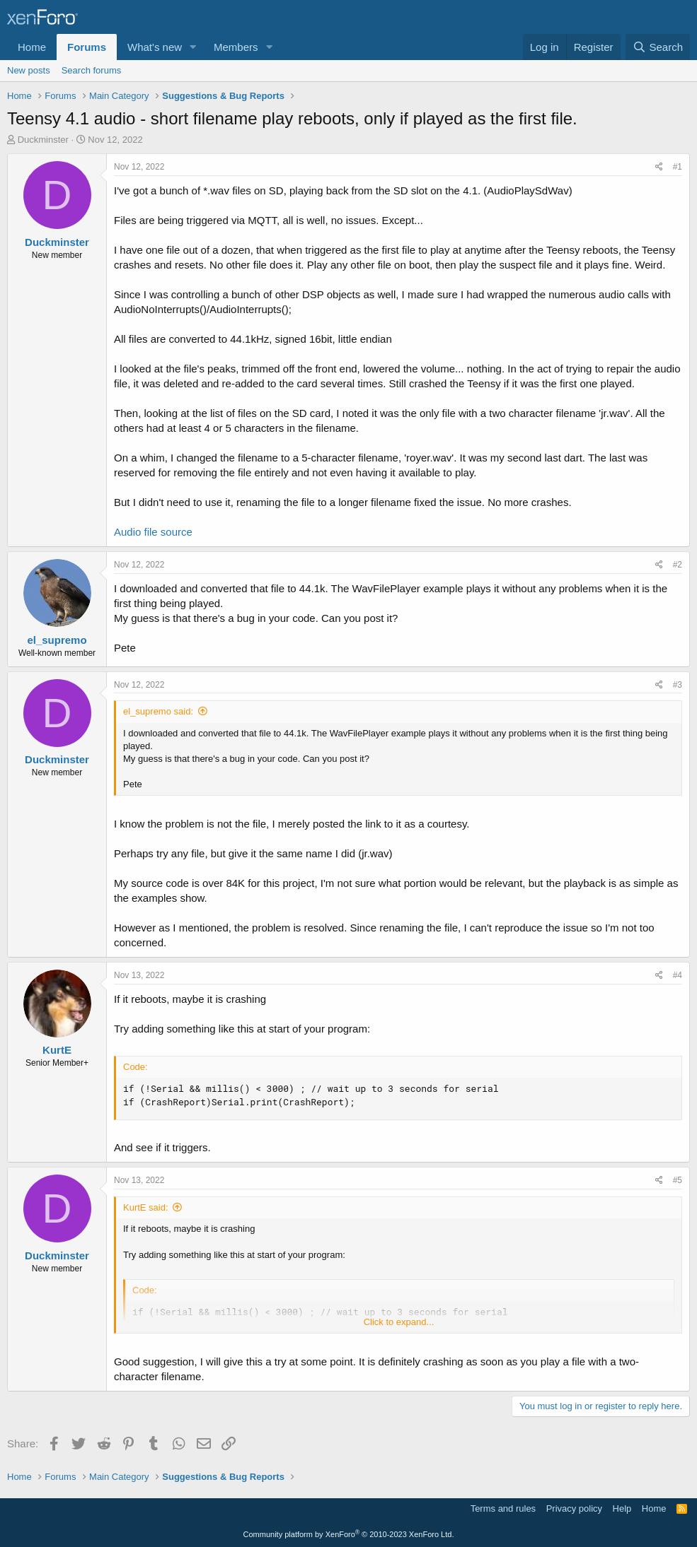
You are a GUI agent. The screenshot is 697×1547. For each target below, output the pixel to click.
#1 (677, 167)
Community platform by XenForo (348, 1534)
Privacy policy (574, 1508)
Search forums (92, 70)
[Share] (659, 167)
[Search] (658, 47)
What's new (154, 47)
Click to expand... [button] (399, 1322)
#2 (677, 565)
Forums (86, 47)
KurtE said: (145, 1207)
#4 (677, 975)
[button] (193, 47)
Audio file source (153, 532)
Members (236, 47)
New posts (28, 70)
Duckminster (43, 139)
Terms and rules (503, 1508)
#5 (677, 1180)
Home (32, 47)
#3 (677, 685)
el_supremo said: (158, 711)
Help (622, 1508)
